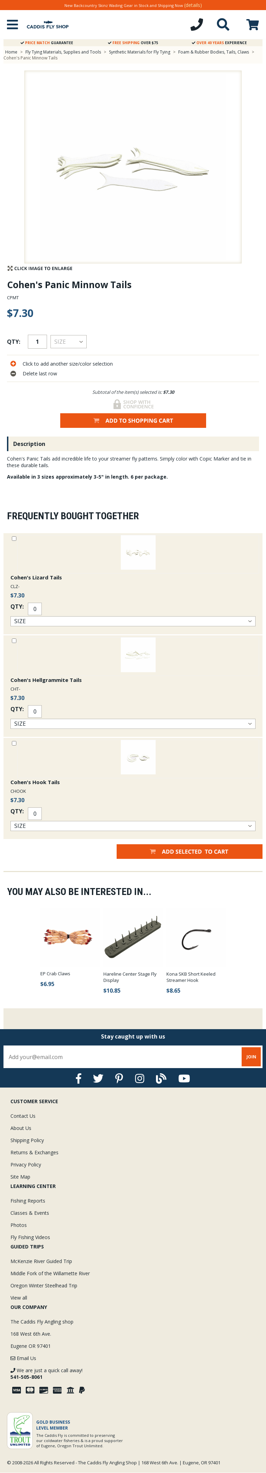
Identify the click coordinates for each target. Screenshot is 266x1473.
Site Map (20, 1176)
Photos (18, 1225)
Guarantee (47, 42)
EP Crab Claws (55, 973)
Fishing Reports (27, 1200)
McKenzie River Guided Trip (41, 1261)
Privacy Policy (25, 1164)
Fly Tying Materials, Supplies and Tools (63, 52)
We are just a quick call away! (46, 1373)
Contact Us (23, 1116)
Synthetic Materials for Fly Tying (139, 52)
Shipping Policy (27, 1140)
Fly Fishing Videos (30, 1237)
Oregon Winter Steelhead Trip (43, 1285)
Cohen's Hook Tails (35, 782)
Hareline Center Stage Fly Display (130, 977)
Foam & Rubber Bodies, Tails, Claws (213, 52)
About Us (20, 1128)
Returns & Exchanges (34, 1152)
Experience (219, 42)
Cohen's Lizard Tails (36, 577)
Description (29, 444)
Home (11, 52)
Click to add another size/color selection (68, 363)
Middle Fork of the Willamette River (50, 1273)
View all (18, 1297)
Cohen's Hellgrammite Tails (46, 679)
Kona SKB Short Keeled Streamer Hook (191, 977)
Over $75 (133, 42)
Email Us (23, 1358)
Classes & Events (29, 1213)
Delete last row (40, 373)
